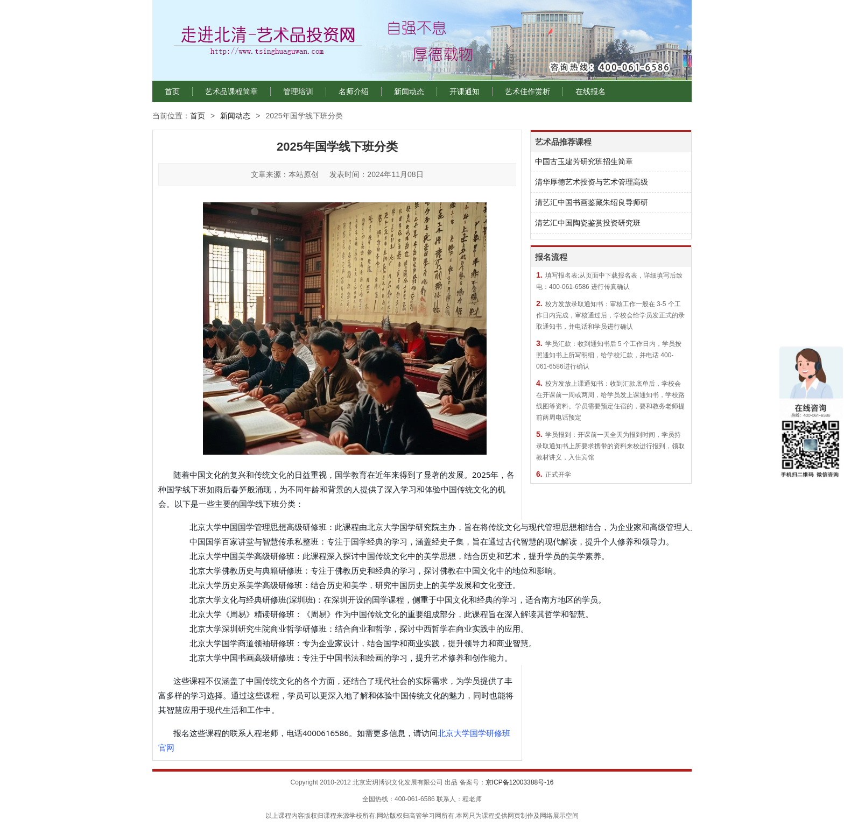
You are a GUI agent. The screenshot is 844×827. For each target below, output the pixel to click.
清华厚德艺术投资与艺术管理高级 (591, 182)
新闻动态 (409, 91)
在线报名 (590, 91)
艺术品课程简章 (231, 91)
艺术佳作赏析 (527, 91)
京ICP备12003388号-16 (520, 782)
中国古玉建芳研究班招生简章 (584, 161)
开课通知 (464, 91)
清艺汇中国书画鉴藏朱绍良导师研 (591, 202)
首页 (172, 91)
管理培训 (298, 91)
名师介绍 (354, 91)
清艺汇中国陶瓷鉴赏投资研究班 (588, 222)
